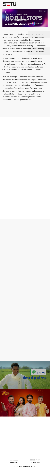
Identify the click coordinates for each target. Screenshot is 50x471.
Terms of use (35, 462)
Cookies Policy (35, 460)
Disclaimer (13, 462)
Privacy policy (14, 460)
